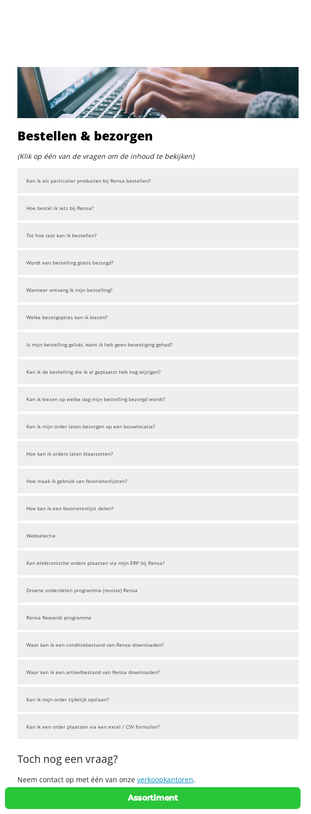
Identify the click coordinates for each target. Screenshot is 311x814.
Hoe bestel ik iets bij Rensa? (59, 207)
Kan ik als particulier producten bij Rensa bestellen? (88, 180)
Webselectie (41, 535)
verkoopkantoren (165, 779)
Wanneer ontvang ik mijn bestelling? (69, 289)
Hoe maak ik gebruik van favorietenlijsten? (76, 480)
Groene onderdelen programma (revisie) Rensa (82, 590)
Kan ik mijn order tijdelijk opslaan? (67, 699)
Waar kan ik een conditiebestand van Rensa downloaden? (94, 644)
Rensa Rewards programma (58, 617)
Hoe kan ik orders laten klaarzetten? (69, 453)
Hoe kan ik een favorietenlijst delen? (69, 508)
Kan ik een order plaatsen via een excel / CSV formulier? (92, 726)
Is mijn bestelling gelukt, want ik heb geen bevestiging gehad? (99, 344)
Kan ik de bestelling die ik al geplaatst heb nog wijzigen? (93, 371)
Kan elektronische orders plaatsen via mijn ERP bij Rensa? (95, 562)
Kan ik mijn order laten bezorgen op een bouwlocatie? (90, 426)
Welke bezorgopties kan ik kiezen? (66, 317)
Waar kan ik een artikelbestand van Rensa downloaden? (92, 672)
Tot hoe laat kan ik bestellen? (61, 235)
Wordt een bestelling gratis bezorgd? (69, 262)
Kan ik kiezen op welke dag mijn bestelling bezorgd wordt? (95, 399)
